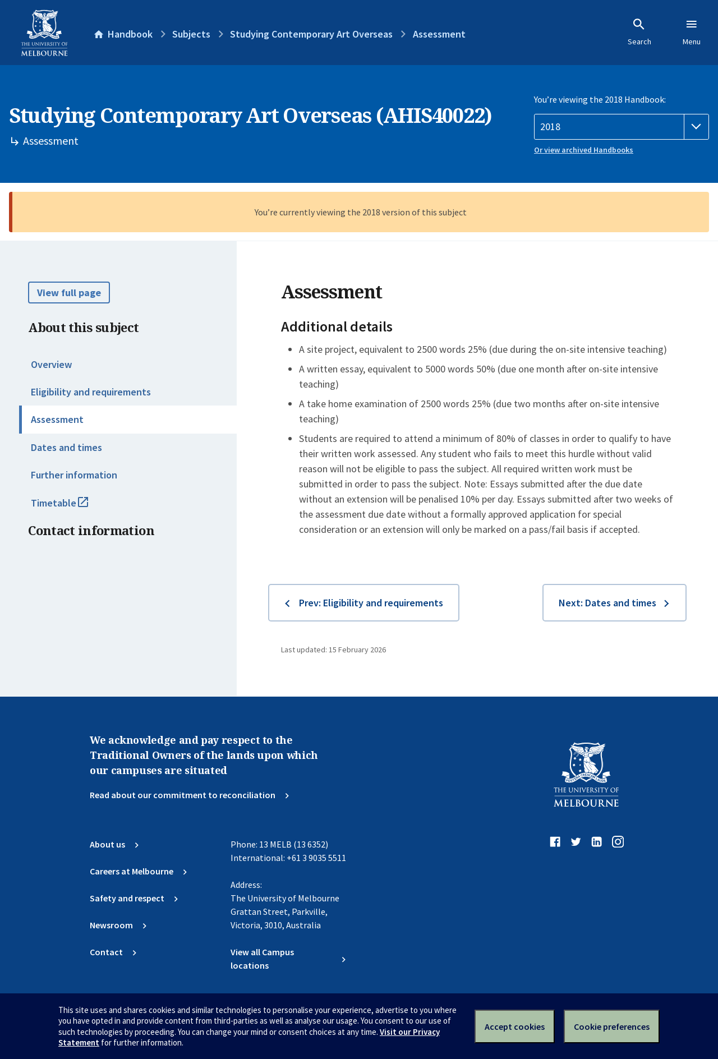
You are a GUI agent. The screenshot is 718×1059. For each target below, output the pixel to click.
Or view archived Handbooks (583, 150)
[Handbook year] (621, 126)
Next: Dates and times (607, 602)
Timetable (72, 507)
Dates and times (66, 447)
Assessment (57, 419)
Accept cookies (515, 1026)
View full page (69, 292)
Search (639, 32)
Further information (74, 474)
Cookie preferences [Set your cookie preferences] (612, 1026)
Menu (692, 32)
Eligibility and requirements (91, 391)
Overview (51, 364)
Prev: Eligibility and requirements (371, 602)
